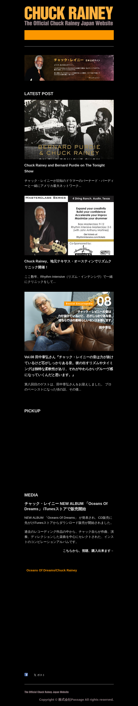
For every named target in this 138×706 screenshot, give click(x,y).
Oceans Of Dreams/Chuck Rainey (52, 570)
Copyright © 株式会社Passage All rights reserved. (76, 699)
